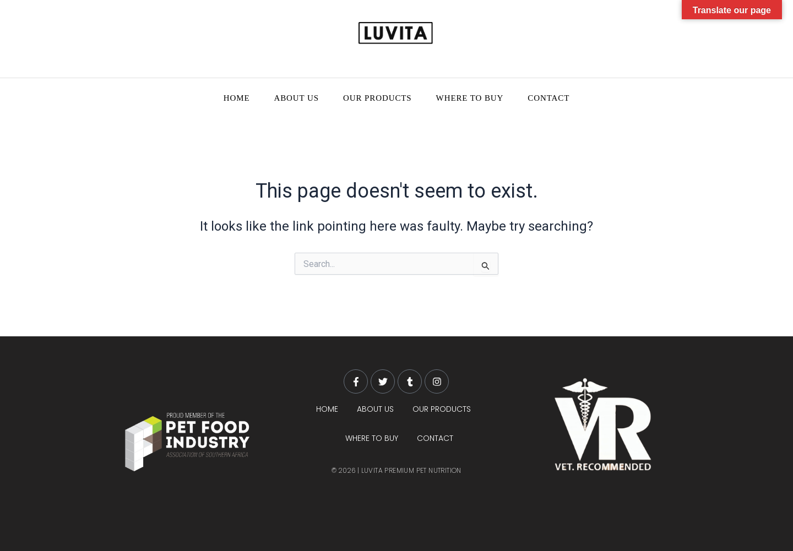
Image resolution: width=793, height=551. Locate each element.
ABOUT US (296, 98)
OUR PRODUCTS (377, 98)
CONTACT (548, 98)
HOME (237, 98)
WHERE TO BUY (470, 98)
